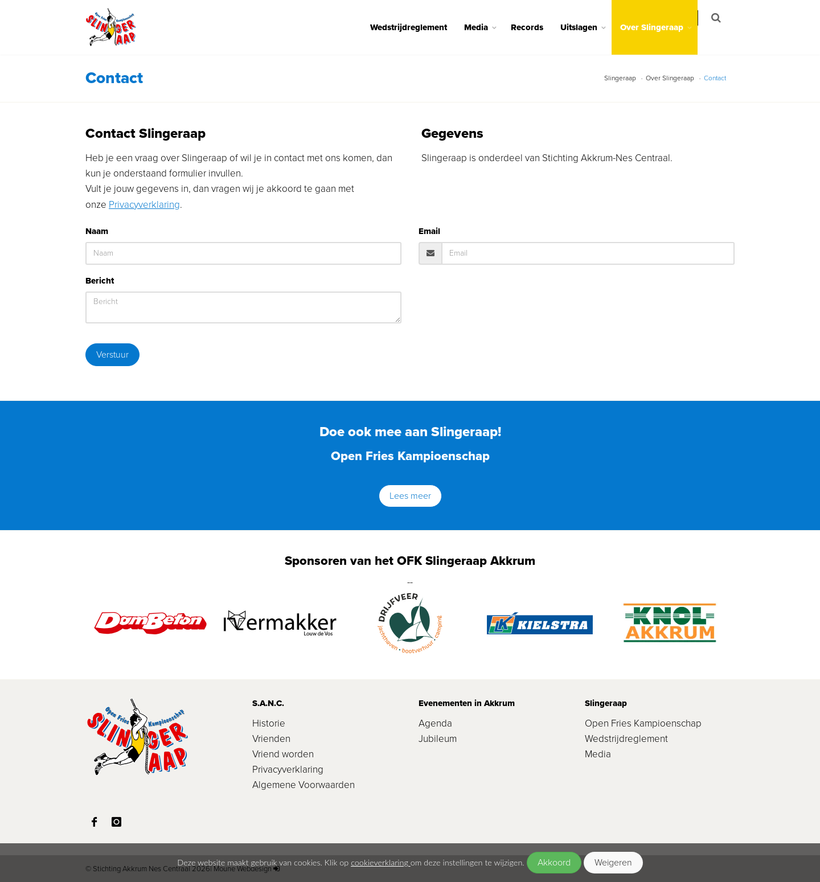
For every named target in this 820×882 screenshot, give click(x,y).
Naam (96, 231)
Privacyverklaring (144, 205)
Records (534, 27)
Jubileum (438, 739)
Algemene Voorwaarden (303, 785)
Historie (268, 723)
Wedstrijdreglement (416, 27)
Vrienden (271, 739)
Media (483, 27)
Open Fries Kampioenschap (643, 723)
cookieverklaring (381, 862)
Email (429, 231)
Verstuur (112, 354)
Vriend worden (283, 754)
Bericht (99, 280)
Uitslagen (586, 27)
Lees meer (410, 495)
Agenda (435, 723)
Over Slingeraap (659, 27)
